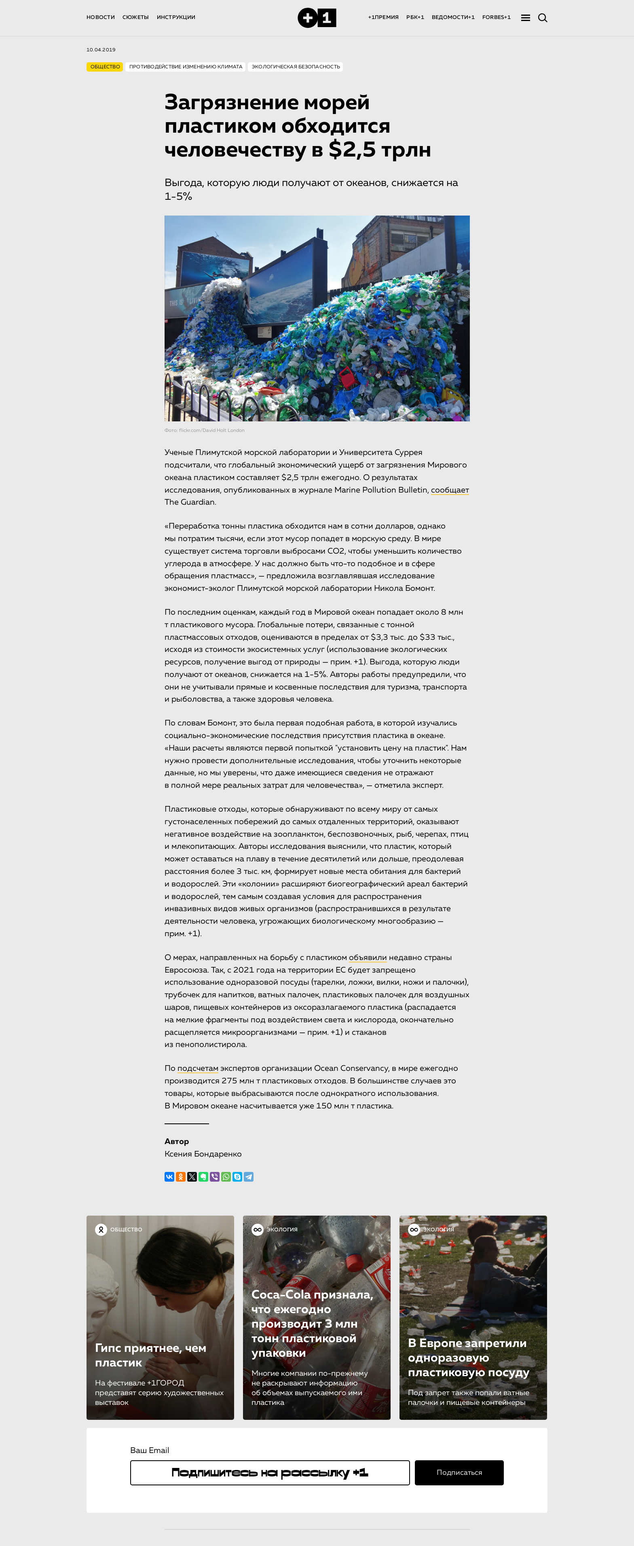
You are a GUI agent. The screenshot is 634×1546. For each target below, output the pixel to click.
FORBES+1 (496, 17)
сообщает (450, 490)
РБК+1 (415, 17)
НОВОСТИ (101, 17)
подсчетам (198, 1068)
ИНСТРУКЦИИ (176, 17)
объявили (368, 958)
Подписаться (459, 1472)
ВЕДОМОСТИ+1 (453, 17)
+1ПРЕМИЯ (383, 17)
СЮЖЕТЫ (136, 17)
